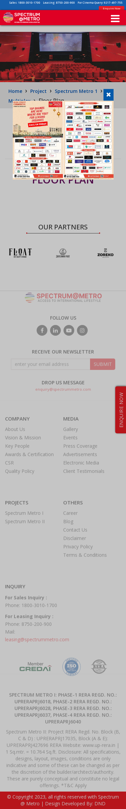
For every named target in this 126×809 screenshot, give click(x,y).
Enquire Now (111, 8)
